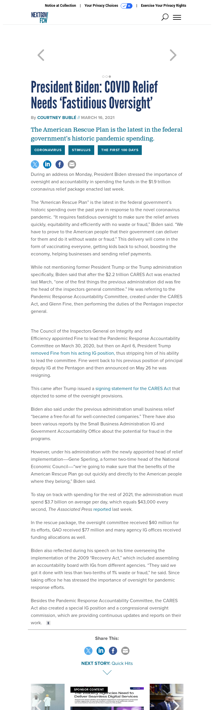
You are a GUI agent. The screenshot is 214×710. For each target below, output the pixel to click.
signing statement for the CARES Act (133, 367)
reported (102, 488)
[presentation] (38, 685)
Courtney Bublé (56, 96)
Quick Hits (122, 642)
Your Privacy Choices (108, 6)
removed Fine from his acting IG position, (73, 331)
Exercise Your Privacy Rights (163, 6)
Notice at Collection (60, 6)
